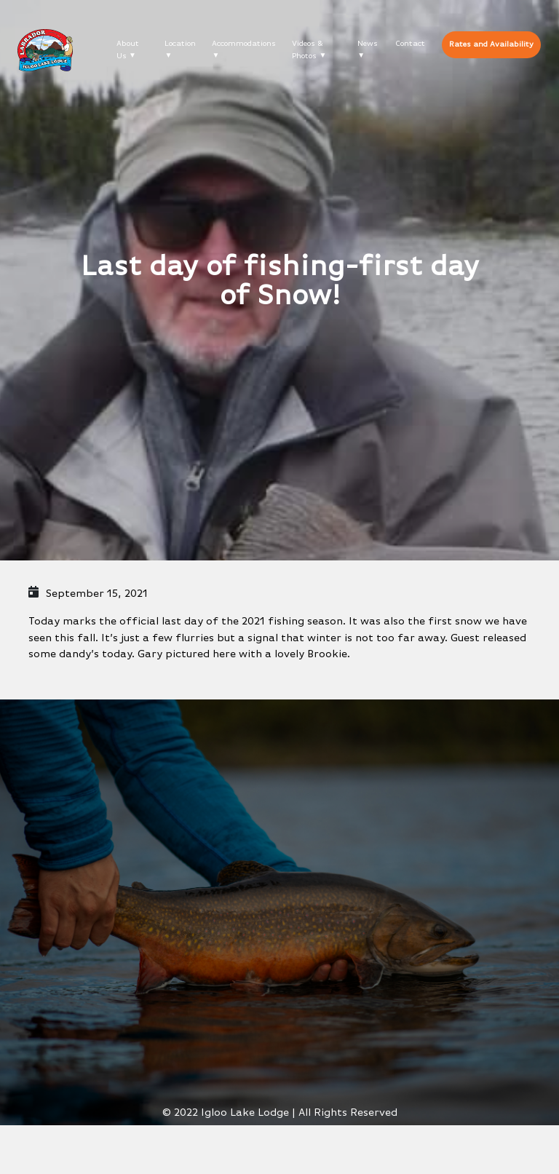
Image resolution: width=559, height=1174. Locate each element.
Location (180, 43)
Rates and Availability (491, 44)
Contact (410, 43)
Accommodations (244, 43)
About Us (127, 49)
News (367, 43)
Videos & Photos (307, 49)
